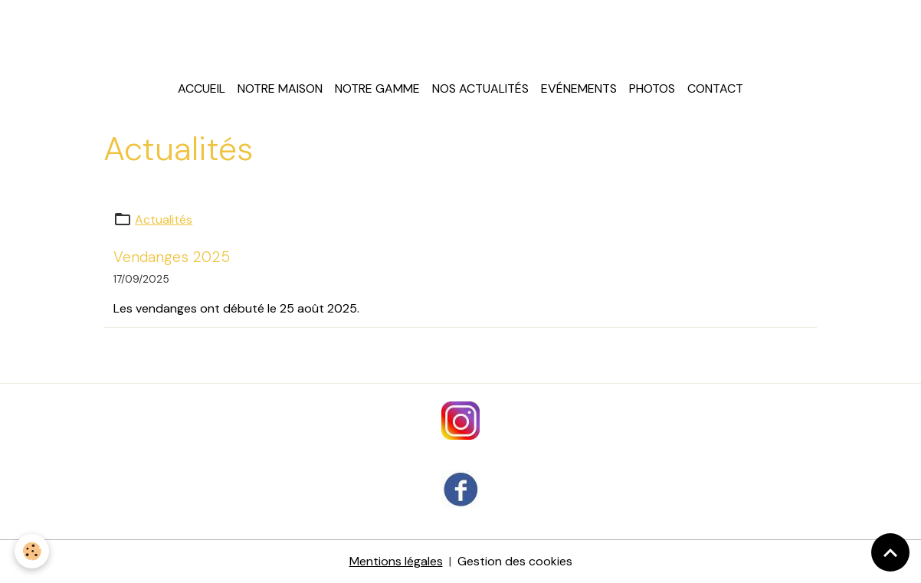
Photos (652, 88)
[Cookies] (32, 551)
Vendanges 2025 (171, 257)
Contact (715, 88)
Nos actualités (480, 88)
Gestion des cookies (514, 561)
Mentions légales (396, 561)
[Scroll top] (890, 552)
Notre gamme (377, 88)
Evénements (579, 88)
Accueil (201, 88)
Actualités (163, 219)
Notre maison (280, 88)
